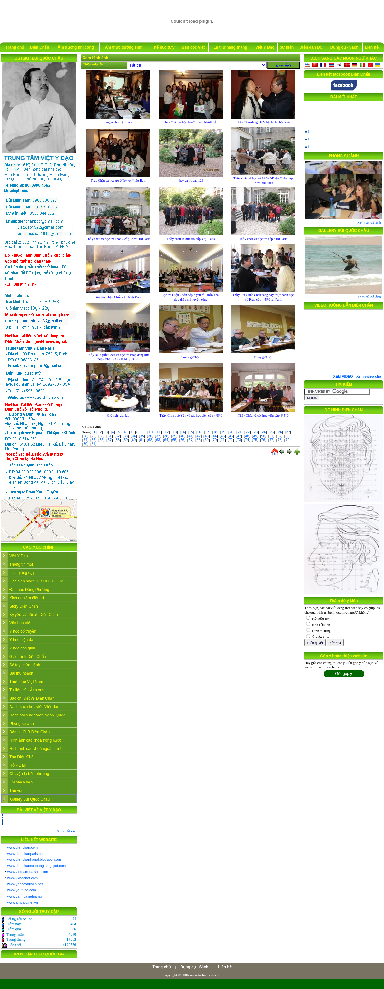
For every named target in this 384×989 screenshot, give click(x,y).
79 (287, 440)
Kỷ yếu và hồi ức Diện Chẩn (33, 614)
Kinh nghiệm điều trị (26, 598)
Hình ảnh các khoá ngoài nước (35, 748)
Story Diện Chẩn (23, 606)
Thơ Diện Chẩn (22, 757)
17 (207, 432)
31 (110, 436)
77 (271, 440)
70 (215, 440)
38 (166, 436)
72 (231, 440)
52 (279, 436)
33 (126, 436)
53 (287, 436)
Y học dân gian (22, 648)
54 (85, 440)
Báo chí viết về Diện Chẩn (31, 698)
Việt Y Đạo (264, 47)
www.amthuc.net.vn (22, 902)
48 (247, 436)
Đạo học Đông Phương (29, 589)
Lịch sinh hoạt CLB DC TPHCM (36, 581)
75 (255, 440)
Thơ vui (15, 790)
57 (110, 440)
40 (182, 436)
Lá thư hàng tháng (230, 47)
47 (239, 436)
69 (207, 440)
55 (93, 440)
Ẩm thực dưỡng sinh (124, 47)
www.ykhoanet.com (22, 878)
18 (215, 432)
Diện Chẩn (39, 47)
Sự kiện (287, 47)
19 (223, 432)
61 (142, 440)
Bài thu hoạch (21, 673)
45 (223, 436)
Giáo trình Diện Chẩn (27, 656)
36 (150, 436)
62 (150, 440)
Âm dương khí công (76, 47)
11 (159, 432)
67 (190, 440)
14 (183, 432)
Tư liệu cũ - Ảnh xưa (27, 690)
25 (272, 432)
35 (142, 436)
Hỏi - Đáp (17, 765)
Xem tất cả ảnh (369, 222)
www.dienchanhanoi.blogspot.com (34, 859)
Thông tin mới (21, 564)
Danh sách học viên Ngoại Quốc (37, 715)
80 (85, 444)
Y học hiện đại (21, 640)
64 (166, 440)
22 (248, 432)
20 (231, 432)
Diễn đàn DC (311, 47)
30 (101, 436)
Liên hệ (371, 47)
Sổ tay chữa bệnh (24, 665)
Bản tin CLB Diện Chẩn (29, 732)
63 (158, 440)
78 (279, 440)
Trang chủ (14, 47)
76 (263, 440)
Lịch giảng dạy (21, 573)
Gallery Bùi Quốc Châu (30, 799)
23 (256, 432)
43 (207, 436)
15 (191, 432)
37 (158, 436)
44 (215, 436)
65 (174, 440)
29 (93, 436)
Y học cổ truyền (22, 631)
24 (264, 432)
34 (134, 436)
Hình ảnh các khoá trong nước (35, 740)
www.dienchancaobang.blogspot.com (36, 866)
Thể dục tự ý (163, 47)
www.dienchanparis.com (26, 854)
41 (190, 436)
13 (175, 432)
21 (239, 432)
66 (182, 440)
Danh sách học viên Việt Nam (35, 707)
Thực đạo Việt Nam (26, 681)
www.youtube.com (21, 890)
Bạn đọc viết (193, 47)
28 (85, 436)
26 (280, 432)
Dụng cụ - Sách (344, 47)
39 (174, 436)
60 (134, 440)
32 (118, 436)
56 (101, 440)
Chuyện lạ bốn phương (29, 774)
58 (118, 440)
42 (199, 436)
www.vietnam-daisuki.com (27, 872)
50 (263, 436)
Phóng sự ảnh (21, 723)
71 (223, 440)
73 (239, 440)
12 (167, 432)
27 (288, 432)
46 (231, 436)
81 (93, 444)
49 (255, 436)
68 (199, 440)
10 (151, 432)
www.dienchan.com (22, 847)
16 (199, 432)
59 (126, 440)
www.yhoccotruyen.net (25, 884)
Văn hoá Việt (20, 623)
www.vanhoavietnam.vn (26, 896)
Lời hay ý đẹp (21, 782)
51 (271, 436)
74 (247, 440)
